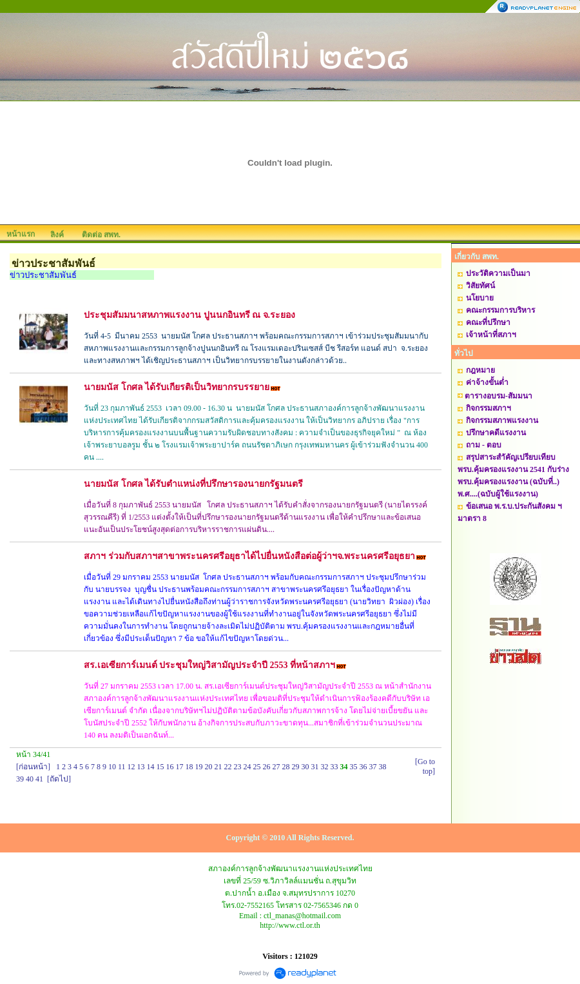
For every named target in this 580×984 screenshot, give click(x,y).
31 (315, 766)
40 (30, 778)
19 (199, 766)
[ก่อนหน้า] (33, 766)
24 (247, 766)
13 (141, 766)
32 (325, 766)
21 (218, 766)
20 (209, 766)
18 (189, 766)
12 (131, 766)
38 (383, 766)
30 (305, 766)
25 (257, 766)
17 (180, 766)
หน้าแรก (20, 234)
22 (228, 766)
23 (238, 766)
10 (112, 766)
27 (276, 766)
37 (373, 766)
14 (151, 766)
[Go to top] (425, 766)
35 (354, 766)
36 (363, 766)
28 (286, 766)
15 (160, 766)
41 (39, 778)
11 (122, 766)
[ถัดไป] (59, 778)
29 (296, 766)
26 (267, 766)
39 (20, 778)
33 (334, 766)
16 (170, 766)
